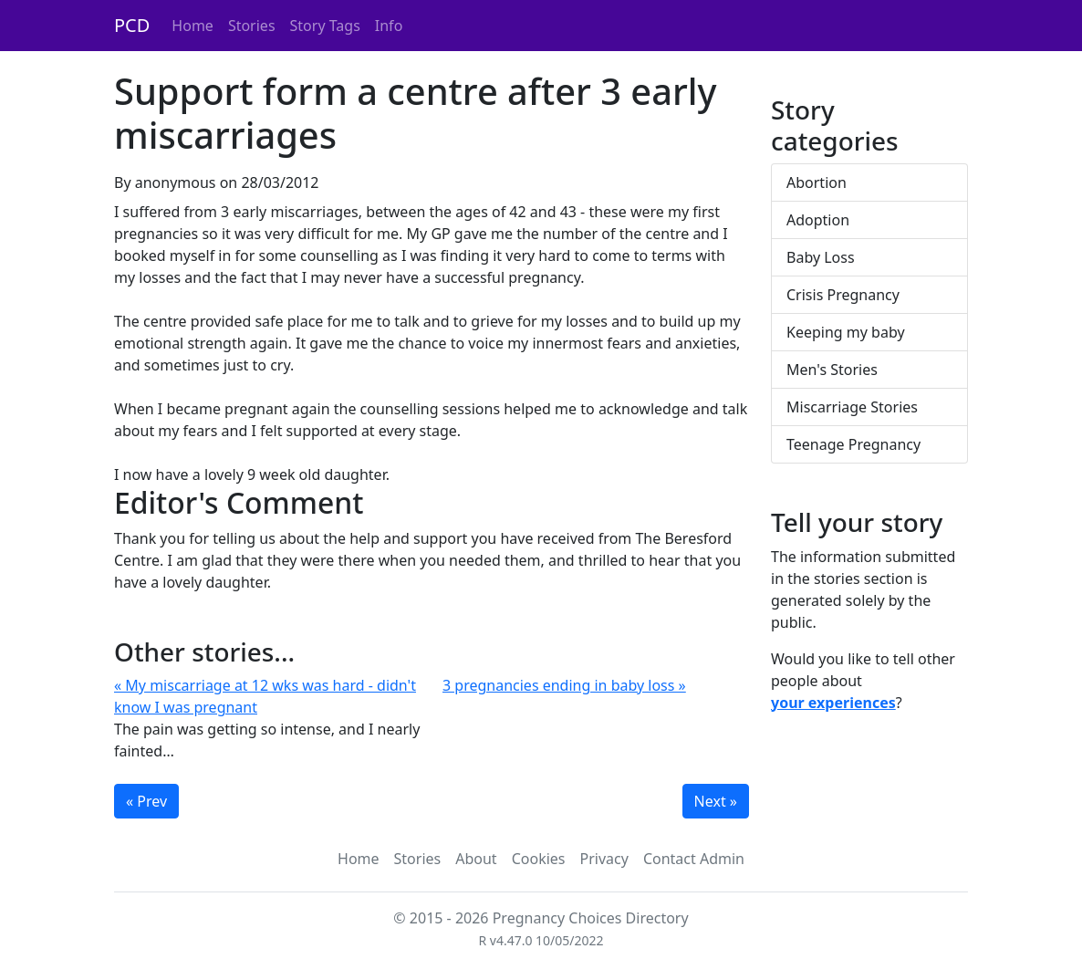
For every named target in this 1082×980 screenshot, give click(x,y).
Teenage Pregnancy (853, 444)
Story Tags (325, 26)
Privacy (604, 859)
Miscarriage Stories (852, 407)
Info (389, 26)
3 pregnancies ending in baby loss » (564, 685)
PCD (132, 25)
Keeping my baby (845, 332)
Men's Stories (832, 370)
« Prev (146, 801)
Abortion (816, 182)
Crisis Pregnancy (843, 295)
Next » (715, 801)
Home (192, 26)
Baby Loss (820, 257)
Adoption (817, 220)
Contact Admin (693, 859)
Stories (252, 26)
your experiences (833, 703)
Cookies (539, 859)
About (475, 859)
